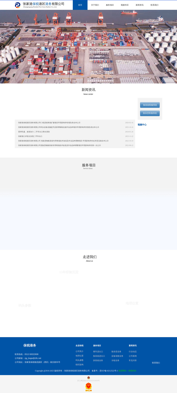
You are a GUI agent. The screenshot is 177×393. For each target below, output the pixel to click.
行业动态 (133, 352)
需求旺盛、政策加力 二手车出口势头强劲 (34, 132)
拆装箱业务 (98, 360)
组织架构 (79, 365)
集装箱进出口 (99, 356)
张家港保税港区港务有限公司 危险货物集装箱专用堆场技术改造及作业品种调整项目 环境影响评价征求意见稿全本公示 (63, 141)
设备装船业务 (117, 356)
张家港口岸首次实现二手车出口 (30, 136)
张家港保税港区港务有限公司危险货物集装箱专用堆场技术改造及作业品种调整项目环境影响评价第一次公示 (59, 145)
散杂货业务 (116, 352)
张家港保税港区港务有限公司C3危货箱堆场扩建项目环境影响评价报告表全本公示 (49, 123)
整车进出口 (98, 352)
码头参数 (79, 360)
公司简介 (79, 351)
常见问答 (133, 360)
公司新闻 (133, 356)
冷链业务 (115, 360)
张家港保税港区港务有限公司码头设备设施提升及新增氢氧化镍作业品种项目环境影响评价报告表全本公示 (58, 127)
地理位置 (79, 356)
